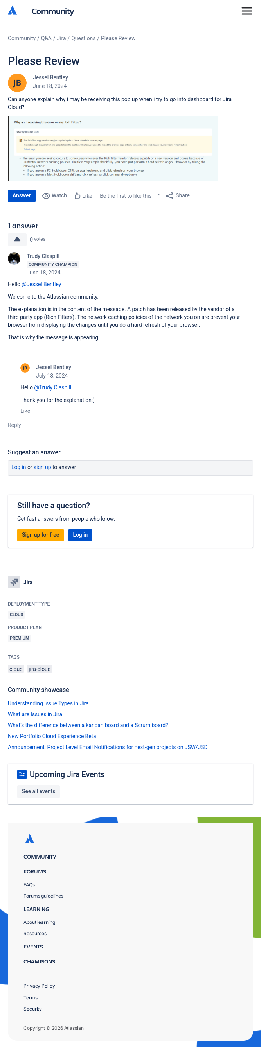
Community (53, 10)
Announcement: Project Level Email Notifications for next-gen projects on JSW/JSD (108, 747)
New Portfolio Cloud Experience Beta (52, 736)
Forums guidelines (43, 896)
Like (25, 411)
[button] (125, 148)
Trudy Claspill (43, 256)
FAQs (29, 884)
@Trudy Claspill (52, 387)
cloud (16, 669)
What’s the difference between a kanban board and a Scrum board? (88, 725)
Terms (30, 997)
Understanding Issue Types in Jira (48, 703)
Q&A (46, 38)
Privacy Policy (39, 986)
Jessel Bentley (50, 77)
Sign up (42, 467)
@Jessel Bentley (41, 284)
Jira (61, 38)
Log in (18, 467)
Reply (14, 425)
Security (32, 1009)
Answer (22, 195)
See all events (38, 791)
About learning (39, 922)
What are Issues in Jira (35, 714)
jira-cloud (39, 669)
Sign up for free (40, 535)
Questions (83, 38)
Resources (35, 933)
